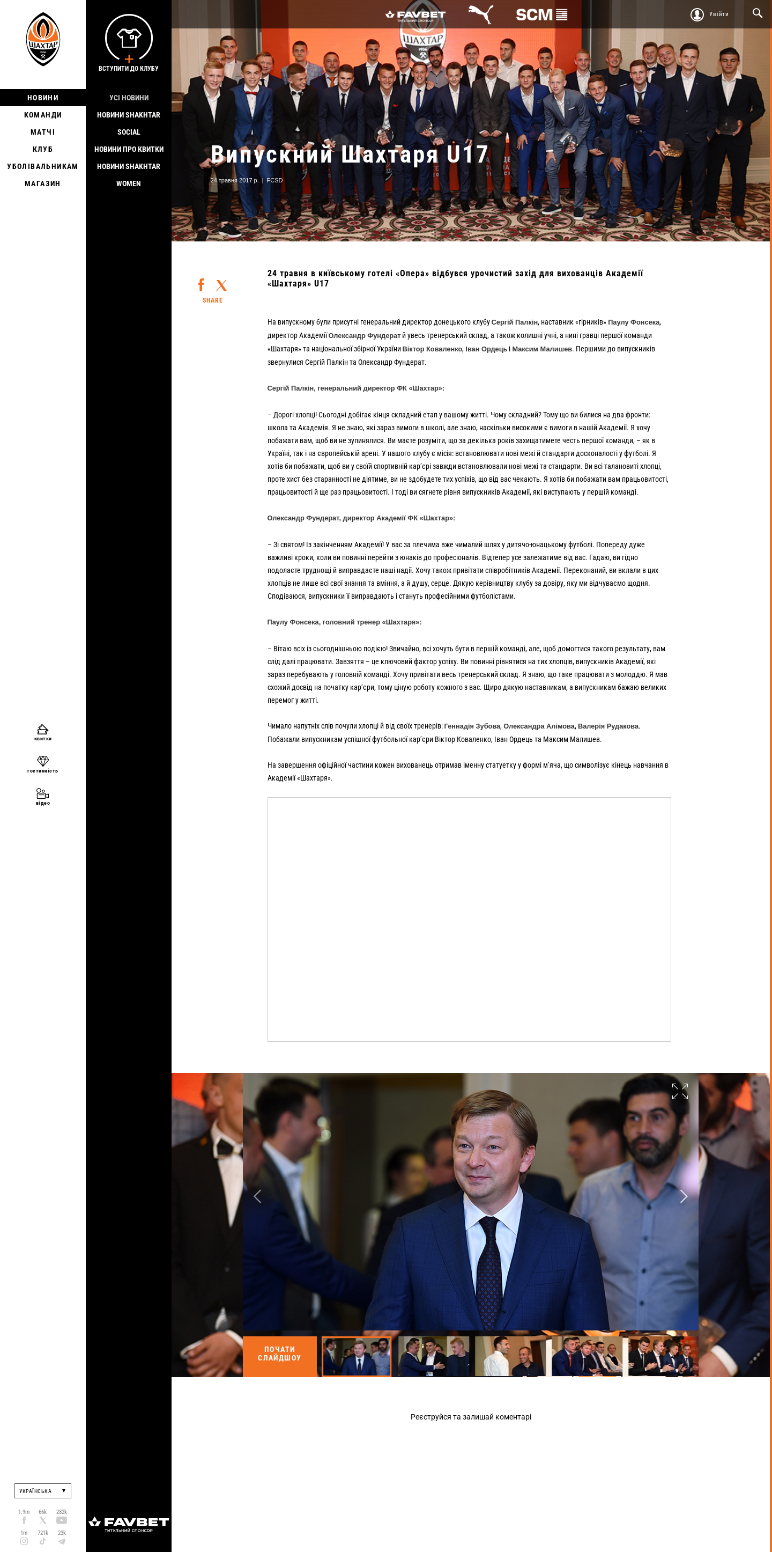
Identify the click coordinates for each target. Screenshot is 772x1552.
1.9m (23, 1512)
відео (43, 803)
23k (62, 1532)
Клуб (43, 149)
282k (61, 1512)
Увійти (719, 14)
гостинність (42, 771)
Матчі (43, 132)
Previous (257, 1196)
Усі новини (129, 97)
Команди (43, 115)
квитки (43, 738)
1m (23, 1532)
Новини (42, 97)
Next (684, 1196)
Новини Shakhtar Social (128, 123)
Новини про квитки (129, 149)
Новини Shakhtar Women (128, 175)
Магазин (43, 183)
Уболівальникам (43, 166)
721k (43, 1532)
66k (43, 1512)
